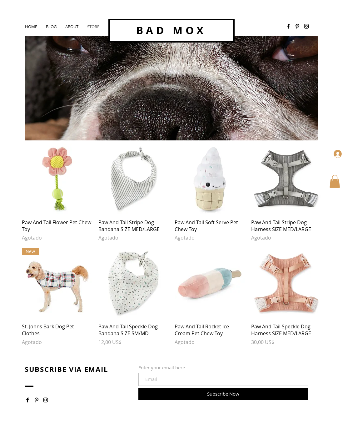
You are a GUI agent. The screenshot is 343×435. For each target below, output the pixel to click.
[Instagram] (45, 400)
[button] (334, 181)
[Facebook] (288, 26)
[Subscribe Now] (223, 394)
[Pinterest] (297, 26)
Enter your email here (161, 367)
